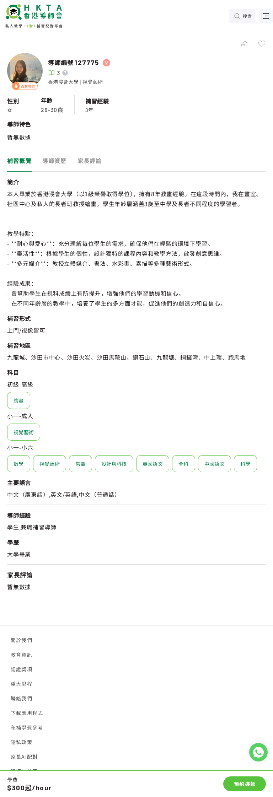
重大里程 (21, 683)
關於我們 (21, 639)
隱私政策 (21, 741)
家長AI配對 (24, 756)
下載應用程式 (27, 712)
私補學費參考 (27, 727)
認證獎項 (21, 669)
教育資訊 (21, 654)
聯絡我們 (21, 698)
